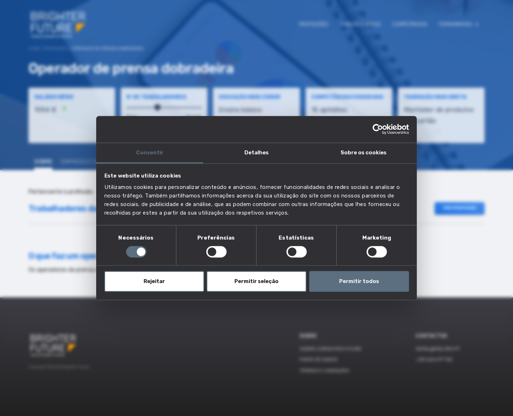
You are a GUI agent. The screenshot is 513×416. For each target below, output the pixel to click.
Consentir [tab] (150, 152)
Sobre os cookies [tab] (364, 152)
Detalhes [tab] (256, 152)
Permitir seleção (256, 281)
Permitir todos (359, 281)
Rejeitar (154, 281)
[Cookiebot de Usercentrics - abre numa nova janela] (378, 129)
